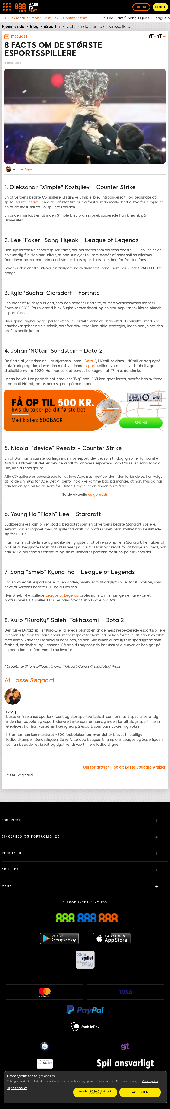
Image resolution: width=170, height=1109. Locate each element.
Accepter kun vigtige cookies (95, 1092)
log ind (141, 7)
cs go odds (98, 494)
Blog (34, 26)
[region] (85, 1087)
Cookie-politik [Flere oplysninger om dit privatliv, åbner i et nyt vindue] (150, 1081)
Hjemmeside (13, 26)
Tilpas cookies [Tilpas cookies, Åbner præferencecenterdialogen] (17, 1088)
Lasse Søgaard (26, 169)
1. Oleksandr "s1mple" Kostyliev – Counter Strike (46, 18)
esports (90, 366)
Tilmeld (160, 7)
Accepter (140, 1092)
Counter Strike (26, 202)
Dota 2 (90, 361)
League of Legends (62, 595)
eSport (50, 26)
